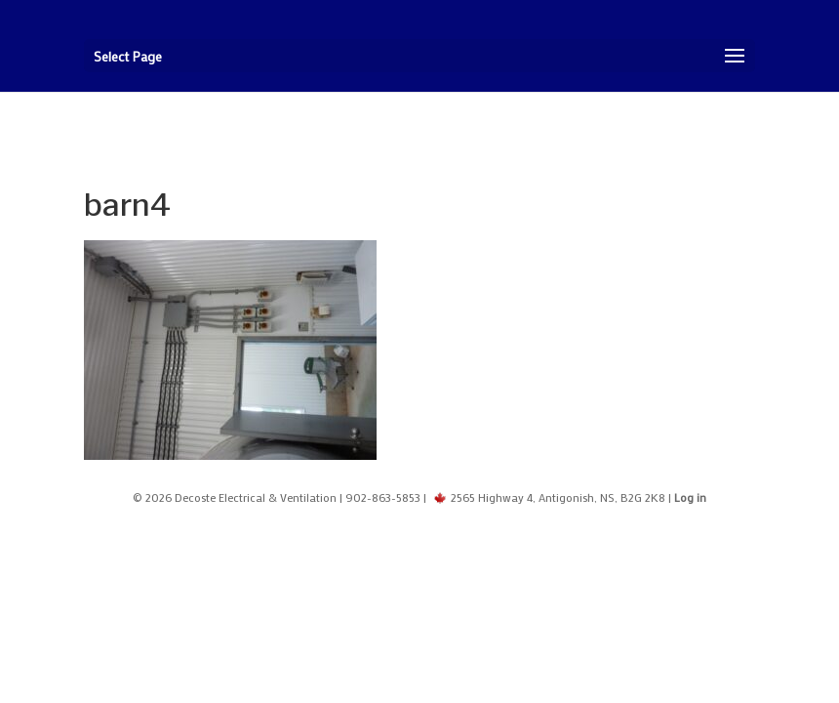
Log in (690, 497)
